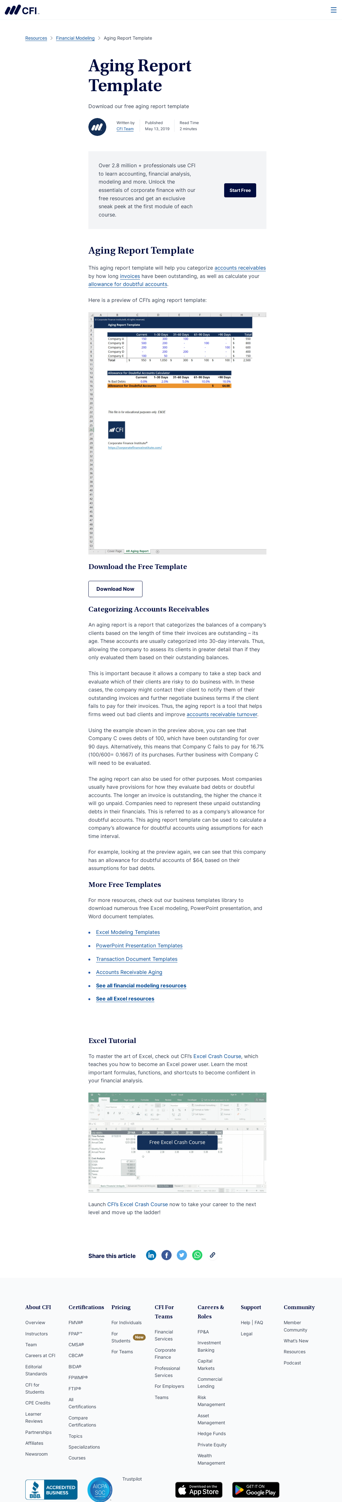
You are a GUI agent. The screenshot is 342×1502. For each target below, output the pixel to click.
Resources (294, 1351)
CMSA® (76, 1344)
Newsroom (36, 1454)
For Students (120, 1337)
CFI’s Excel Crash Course (137, 1204)
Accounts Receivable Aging (129, 972)
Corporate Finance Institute (22, 10)
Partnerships (38, 1432)
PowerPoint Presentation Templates (139, 945)
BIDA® (75, 1366)
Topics (75, 1436)
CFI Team (125, 128)
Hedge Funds (212, 1433)
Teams (161, 1397)
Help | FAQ (252, 1322)
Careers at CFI (40, 1355)
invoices (130, 276)
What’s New (296, 1340)
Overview (35, 1322)
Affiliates (34, 1443)
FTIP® (75, 1388)
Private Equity (212, 1444)
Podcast (292, 1362)
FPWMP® (78, 1377)
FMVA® (76, 1322)
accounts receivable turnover (222, 714)
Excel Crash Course (217, 1056)
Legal (246, 1333)
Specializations (84, 1447)
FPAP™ (75, 1333)
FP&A (203, 1331)
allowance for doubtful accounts (127, 284)
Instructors (36, 1333)
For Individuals (126, 1322)
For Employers (169, 1386)
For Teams (122, 1351)
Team (31, 1344)
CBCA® (76, 1355)
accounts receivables (240, 268)
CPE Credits (37, 1402)
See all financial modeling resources (141, 985)
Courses (77, 1457)
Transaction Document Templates (136, 959)
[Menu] (334, 9)
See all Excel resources (125, 998)
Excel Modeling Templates (128, 932)
